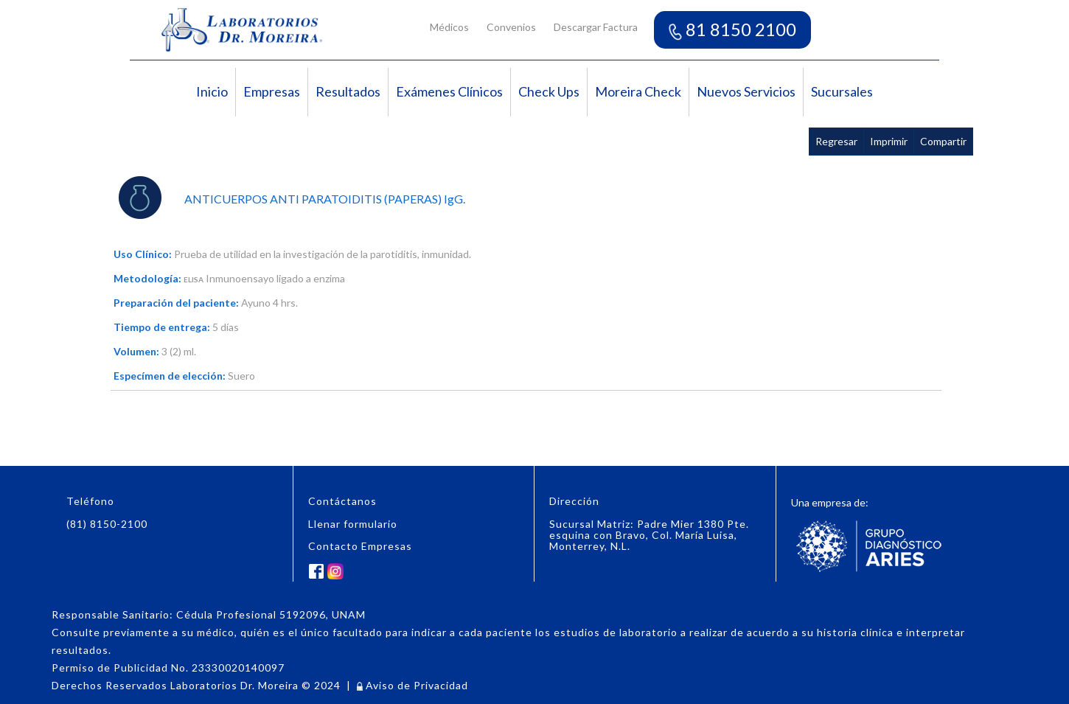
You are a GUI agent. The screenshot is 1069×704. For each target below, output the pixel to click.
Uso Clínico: (143, 254)
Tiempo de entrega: (162, 327)
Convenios (511, 27)
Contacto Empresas (360, 546)
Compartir (943, 141)
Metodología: (147, 278)
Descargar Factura (596, 27)
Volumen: (136, 351)
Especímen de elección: (170, 375)
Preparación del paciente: (176, 302)
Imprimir (889, 141)
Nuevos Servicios (746, 91)
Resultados (348, 91)
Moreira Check (638, 91)
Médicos (449, 27)
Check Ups (548, 91)
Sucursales (842, 91)
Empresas (271, 91)
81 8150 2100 (732, 29)
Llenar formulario (352, 523)
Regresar (836, 141)
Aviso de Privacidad (412, 685)
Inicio (212, 91)
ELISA (193, 279)
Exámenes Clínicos (449, 91)
